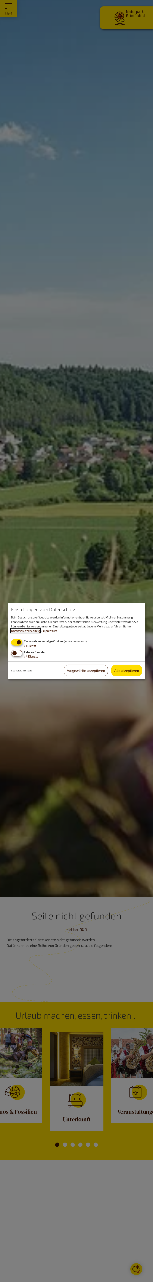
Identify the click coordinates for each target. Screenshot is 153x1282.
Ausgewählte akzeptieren (86, 670)
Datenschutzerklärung (25, 631)
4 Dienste (31, 656)
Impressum (50, 631)
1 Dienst (30, 646)
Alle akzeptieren (126, 670)
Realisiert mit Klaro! (22, 670)
